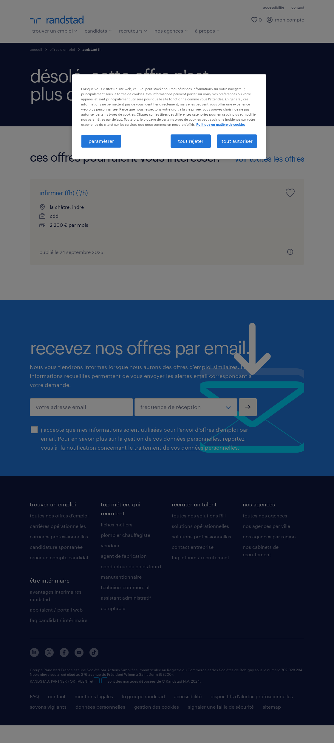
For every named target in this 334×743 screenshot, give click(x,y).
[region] (169, 116)
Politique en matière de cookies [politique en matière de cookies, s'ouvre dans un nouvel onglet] (220, 124)
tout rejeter (190, 141)
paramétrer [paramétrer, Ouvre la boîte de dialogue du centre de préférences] (101, 141)
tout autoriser (237, 141)
